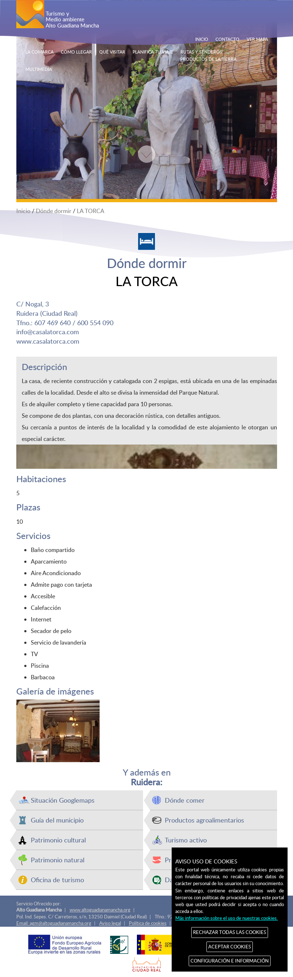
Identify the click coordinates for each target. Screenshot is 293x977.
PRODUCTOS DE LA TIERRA (208, 59)
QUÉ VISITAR (112, 52)
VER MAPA (257, 39)
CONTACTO (227, 39)
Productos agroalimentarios (204, 819)
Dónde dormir (53, 211)
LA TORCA (90, 211)
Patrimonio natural (57, 859)
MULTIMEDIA (38, 69)
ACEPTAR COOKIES (229, 946)
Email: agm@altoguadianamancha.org (53, 923)
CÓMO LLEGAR (76, 52)
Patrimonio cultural (58, 839)
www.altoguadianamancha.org (100, 909)
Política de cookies (148, 923)
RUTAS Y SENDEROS (201, 52)
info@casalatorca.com (47, 331)
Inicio (23, 211)
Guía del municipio (57, 819)
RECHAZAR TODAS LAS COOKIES (229, 932)
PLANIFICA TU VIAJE (153, 52)
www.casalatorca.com (47, 340)
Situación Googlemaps (63, 799)
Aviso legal (110, 923)
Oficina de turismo (57, 879)
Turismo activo (186, 839)
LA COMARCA (39, 52)
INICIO (201, 39)
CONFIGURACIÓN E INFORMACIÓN (230, 960)
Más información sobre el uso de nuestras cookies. (226, 918)
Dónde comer (185, 799)
